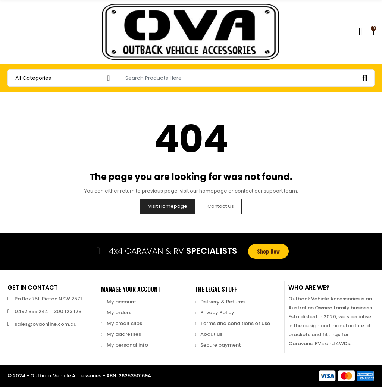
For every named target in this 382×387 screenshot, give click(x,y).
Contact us (220, 206)
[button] (268, 251)
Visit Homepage (167, 206)
